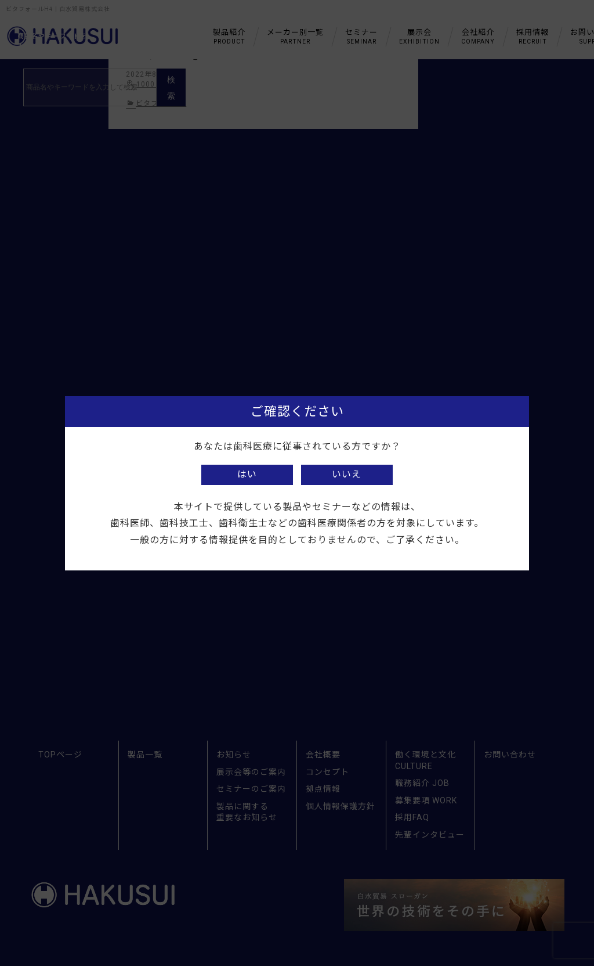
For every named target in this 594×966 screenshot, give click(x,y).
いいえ (346, 474)
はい (247, 474)
